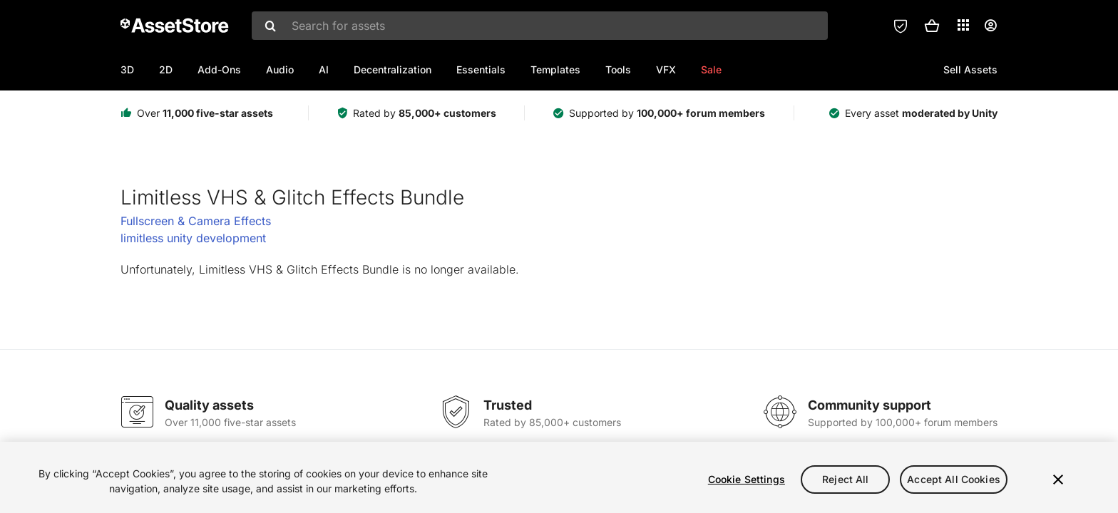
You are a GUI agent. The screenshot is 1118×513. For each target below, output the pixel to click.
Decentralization (392, 69)
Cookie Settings (746, 479)
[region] (559, 477)
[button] (931, 25)
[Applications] (963, 24)
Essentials (481, 69)
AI (324, 69)
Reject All (845, 479)
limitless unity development (193, 238)
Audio (280, 69)
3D (127, 69)
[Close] (1058, 479)
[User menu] (990, 26)
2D (166, 69)
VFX (666, 69)
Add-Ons (219, 69)
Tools (618, 69)
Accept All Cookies (953, 479)
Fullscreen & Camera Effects (195, 221)
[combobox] (540, 25)
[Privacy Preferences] (900, 25)
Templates (555, 69)
